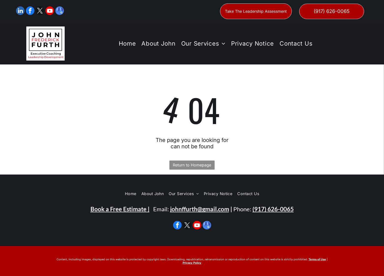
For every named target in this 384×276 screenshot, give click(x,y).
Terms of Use (317, 259)
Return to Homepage (192, 165)
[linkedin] (20, 11)
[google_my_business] (59, 11)
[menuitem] (126, 43)
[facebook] (30, 11)
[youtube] (49, 11)
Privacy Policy (192, 262)
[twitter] (40, 11)
